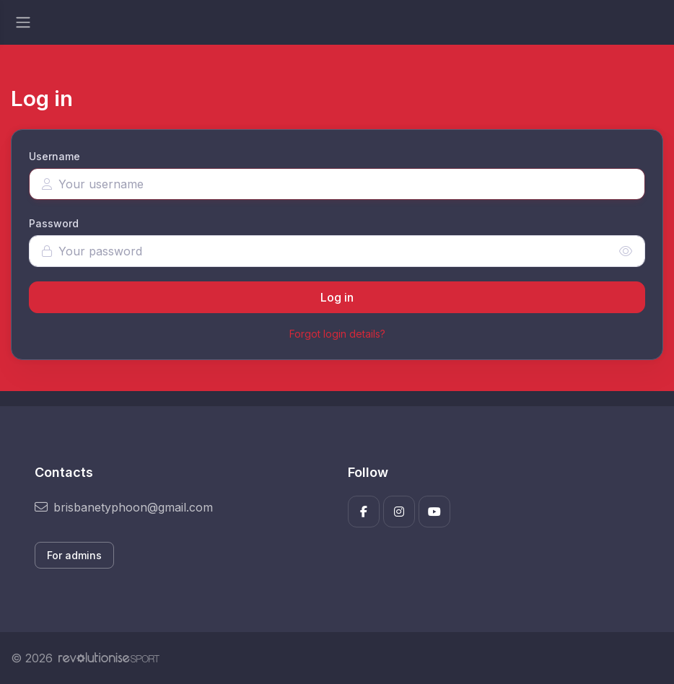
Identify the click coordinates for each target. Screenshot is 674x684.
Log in (337, 297)
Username (54, 156)
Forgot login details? (337, 334)
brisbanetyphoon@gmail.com (124, 507)
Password (54, 223)
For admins (74, 555)
